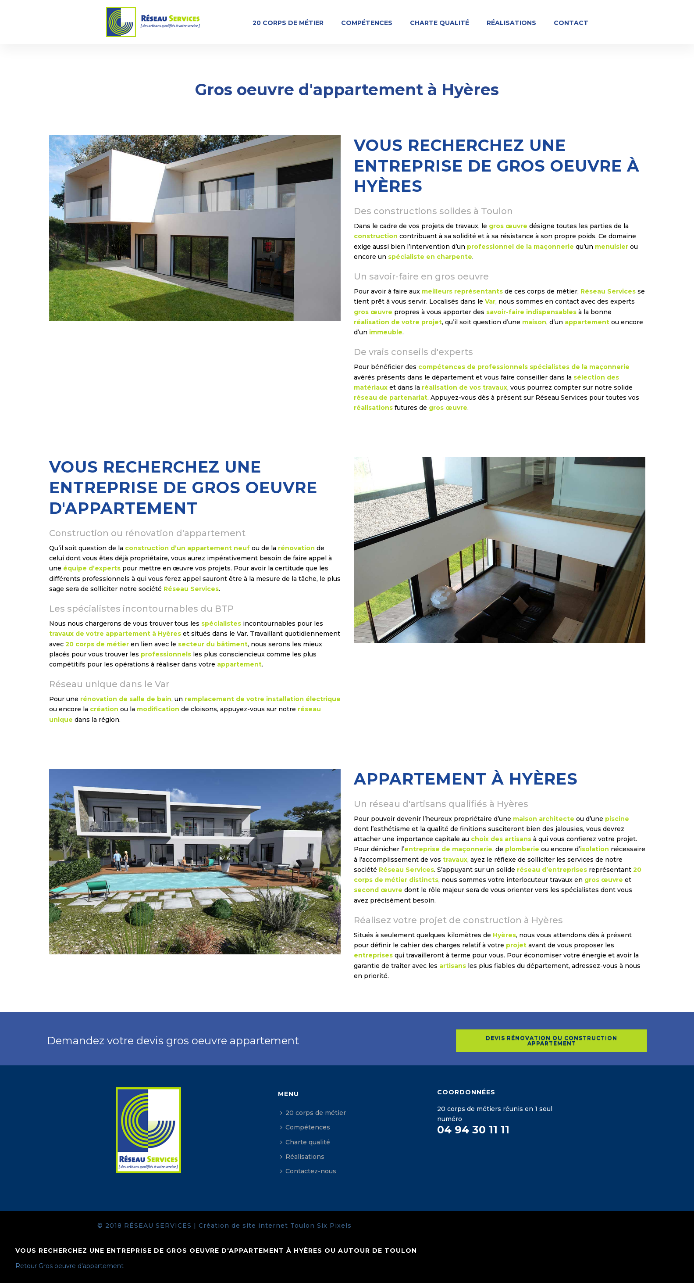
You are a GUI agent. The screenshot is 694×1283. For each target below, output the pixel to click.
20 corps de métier (288, 23)
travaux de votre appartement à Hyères (115, 634)
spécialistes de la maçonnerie (580, 367)
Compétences (366, 23)
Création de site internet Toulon (257, 1225)
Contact (571, 23)
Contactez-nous (308, 1171)
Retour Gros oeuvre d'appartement (69, 1266)
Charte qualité (439, 23)
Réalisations (511, 23)
